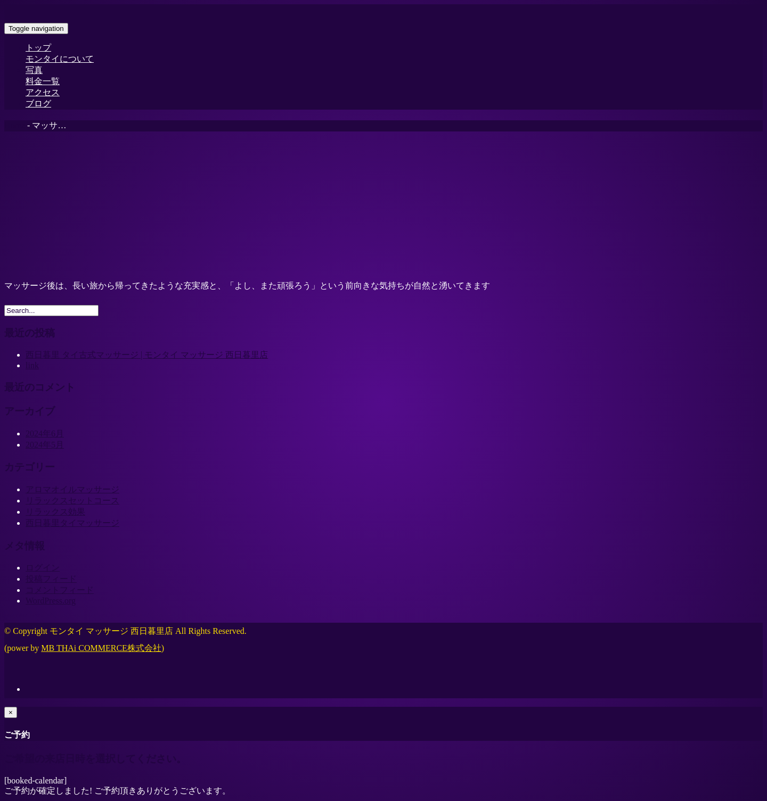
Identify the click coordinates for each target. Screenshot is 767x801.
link (32, 365)
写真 (34, 70)
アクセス (43, 92)
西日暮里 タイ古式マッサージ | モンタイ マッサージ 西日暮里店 (147, 354)
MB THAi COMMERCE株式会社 (101, 648)
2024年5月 (45, 444)
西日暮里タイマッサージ (72, 522)
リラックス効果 (55, 511)
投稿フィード (51, 578)
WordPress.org (51, 600)
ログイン (43, 567)
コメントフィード (60, 589)
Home (14, 125)
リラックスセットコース (72, 500)
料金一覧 (43, 81)
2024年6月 (45, 433)
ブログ (38, 103)
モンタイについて (60, 58)
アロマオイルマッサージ (72, 489)
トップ (38, 47)
